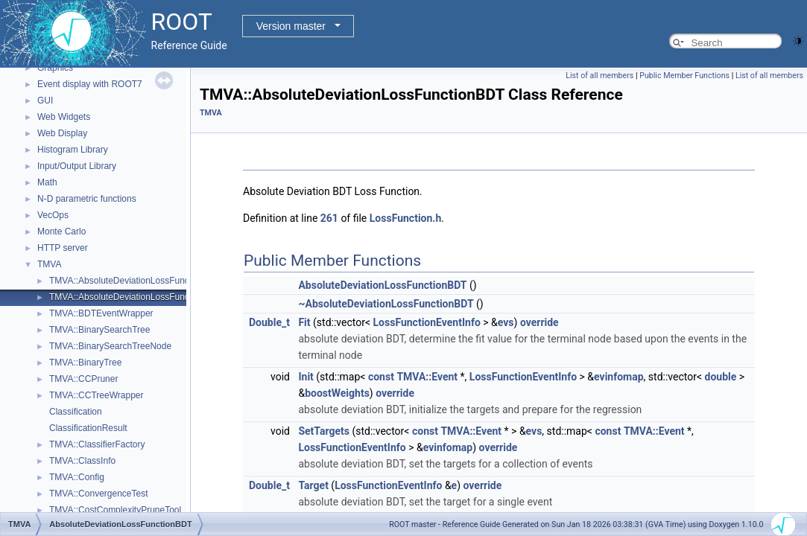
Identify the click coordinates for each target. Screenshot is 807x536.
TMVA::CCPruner (83, 379)
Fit (304, 322)
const (381, 377)
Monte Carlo (61, 231)
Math (47, 182)
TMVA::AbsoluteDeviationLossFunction (126, 280)
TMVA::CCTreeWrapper (96, 395)
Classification (75, 411)
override (539, 322)
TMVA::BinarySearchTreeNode (110, 346)
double (721, 377)
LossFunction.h (405, 218)
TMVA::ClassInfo (82, 461)
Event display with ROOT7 (89, 84)
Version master (291, 26)
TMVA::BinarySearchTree (99, 330)
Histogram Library (72, 149)
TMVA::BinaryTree (85, 362)
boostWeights (337, 393)
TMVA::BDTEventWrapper (101, 313)
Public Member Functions (684, 75)
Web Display (62, 133)
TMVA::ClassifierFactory (97, 444)
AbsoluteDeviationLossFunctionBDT (382, 285)
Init (305, 377)
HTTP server (62, 248)
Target (313, 485)
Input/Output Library (76, 166)
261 (329, 218)
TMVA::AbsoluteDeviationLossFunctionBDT (135, 297)
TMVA (49, 264)
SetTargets (323, 431)
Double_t (269, 322)
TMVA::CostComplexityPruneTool (115, 510)
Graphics (55, 68)
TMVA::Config (76, 477)
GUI (45, 100)
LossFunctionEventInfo (427, 322)
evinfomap (619, 377)
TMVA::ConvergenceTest (98, 493)
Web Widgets (63, 117)
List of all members (599, 75)
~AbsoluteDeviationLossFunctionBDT (385, 304)
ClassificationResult (88, 428)
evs (506, 322)
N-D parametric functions (86, 199)
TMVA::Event (427, 377)
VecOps (53, 215)
